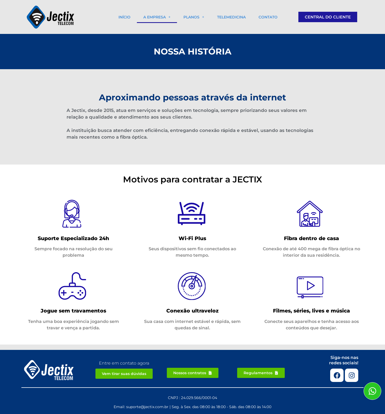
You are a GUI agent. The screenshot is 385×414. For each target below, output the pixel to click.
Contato (268, 17)
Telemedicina (231, 17)
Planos (193, 17)
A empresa (157, 17)
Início (124, 17)
